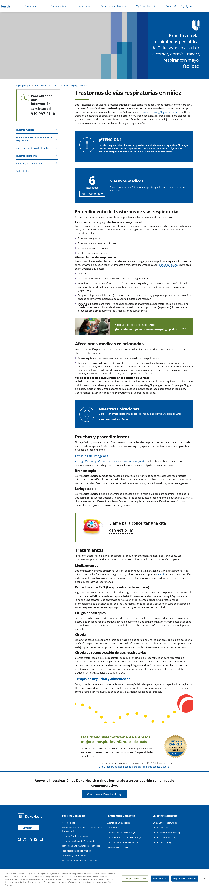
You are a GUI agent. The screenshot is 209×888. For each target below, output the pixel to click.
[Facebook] (20, 840)
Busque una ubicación (112, 420)
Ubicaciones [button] (83, 6)
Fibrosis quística (87, 358)
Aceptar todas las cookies (184, 878)
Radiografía (81, 462)
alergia (161, 575)
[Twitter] (36, 840)
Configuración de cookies (135, 878)
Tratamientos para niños (45, 86)
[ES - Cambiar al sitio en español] (190, 6)
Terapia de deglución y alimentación (103, 679)
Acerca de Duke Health (118, 823)
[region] (104, 878)
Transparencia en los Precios (76, 851)
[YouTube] (42, 840)
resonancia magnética (133, 462)
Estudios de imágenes (91, 456)
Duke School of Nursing (164, 838)
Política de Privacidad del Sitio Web (79, 861)
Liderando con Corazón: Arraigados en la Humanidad (82, 830)
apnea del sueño (168, 265)
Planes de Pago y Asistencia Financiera (81, 846)
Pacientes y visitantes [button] (112, 6)
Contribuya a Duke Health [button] (102, 795)
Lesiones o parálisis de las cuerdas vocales (101, 363)
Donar (169, 6)
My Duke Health (144, 6)
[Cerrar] (204, 878)
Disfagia (82, 304)
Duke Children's (161, 828)
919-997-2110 (43, 114)
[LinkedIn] (31, 840)
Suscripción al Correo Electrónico (123, 843)
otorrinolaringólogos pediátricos (162, 112)
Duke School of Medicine (165, 833)
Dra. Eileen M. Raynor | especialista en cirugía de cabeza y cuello (134, 767)
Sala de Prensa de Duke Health (122, 838)
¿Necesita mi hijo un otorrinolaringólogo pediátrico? (149, 330)
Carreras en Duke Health (119, 833)
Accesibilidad (68, 823)
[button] (92, 194)
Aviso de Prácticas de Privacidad (78, 841)
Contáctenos (28, 828)
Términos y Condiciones (74, 856)
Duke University (160, 843)
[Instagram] (25, 840)
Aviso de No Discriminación (75, 836)
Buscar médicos (33, 6)
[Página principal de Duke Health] (31, 817)
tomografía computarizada (104, 462)
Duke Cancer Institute (163, 823)
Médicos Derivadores (117, 848)
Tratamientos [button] (58, 6)
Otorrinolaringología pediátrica (74, 86)
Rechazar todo (159, 878)
